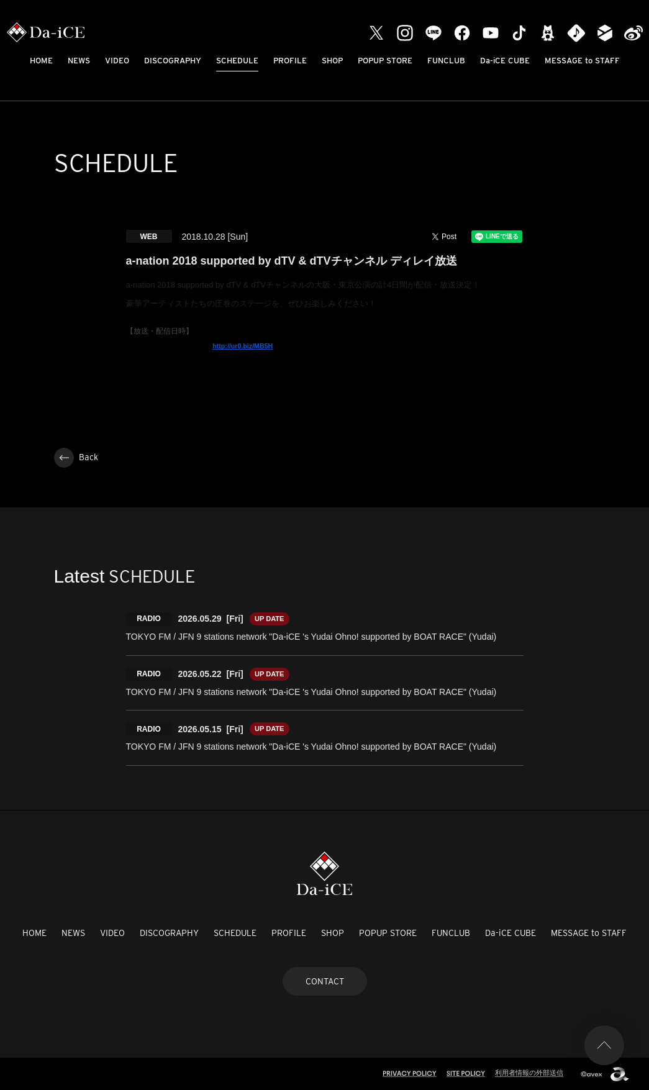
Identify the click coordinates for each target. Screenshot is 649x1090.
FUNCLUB (446, 60)
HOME (41, 60)
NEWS (79, 60)
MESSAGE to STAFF (582, 60)
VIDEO (117, 60)
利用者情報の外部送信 (529, 1072)
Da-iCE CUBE (505, 60)
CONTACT (325, 981)
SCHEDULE (237, 60)
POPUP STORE (385, 60)
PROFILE (290, 60)
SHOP (332, 60)
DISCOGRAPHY (172, 60)
